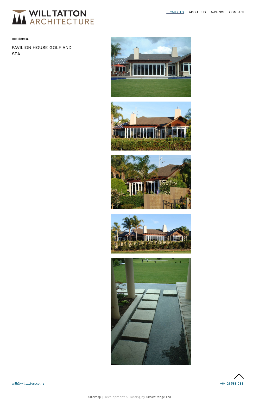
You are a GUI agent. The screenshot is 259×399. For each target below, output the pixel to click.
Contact (237, 12)
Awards (217, 12)
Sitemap (94, 397)
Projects (175, 12)
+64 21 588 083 (231, 383)
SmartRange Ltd (158, 397)
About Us (197, 12)
